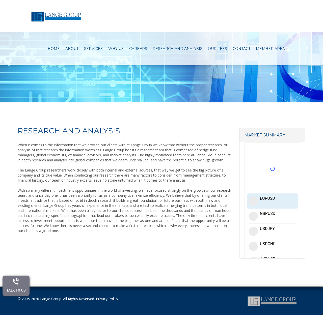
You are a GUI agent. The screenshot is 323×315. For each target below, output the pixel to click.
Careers (138, 48)
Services (93, 48)
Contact (242, 48)
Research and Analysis (178, 48)
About (72, 48)
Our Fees (217, 48)
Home (54, 48)
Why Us (116, 48)
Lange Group (50, 298)
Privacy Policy (107, 298)
